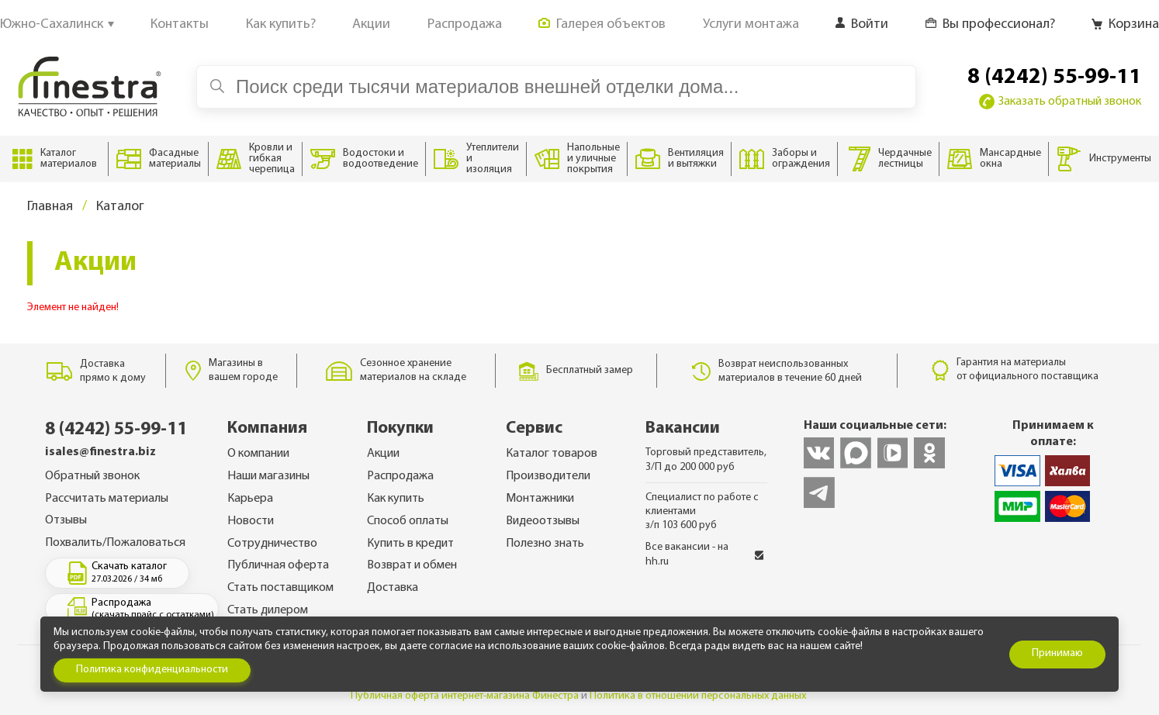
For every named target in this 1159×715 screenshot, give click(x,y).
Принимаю (1057, 653)
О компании (258, 453)
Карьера (250, 498)
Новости (250, 521)
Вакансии (682, 428)
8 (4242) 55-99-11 (1054, 77)
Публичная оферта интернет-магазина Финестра (465, 696)
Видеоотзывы (543, 521)
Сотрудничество (272, 543)
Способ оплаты (407, 521)
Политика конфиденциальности (152, 669)
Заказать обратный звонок (1060, 101)
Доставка (392, 588)
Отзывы (66, 520)
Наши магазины (268, 476)
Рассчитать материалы (106, 498)
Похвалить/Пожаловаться (115, 543)
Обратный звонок (92, 476)
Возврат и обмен (412, 565)
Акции (383, 453)
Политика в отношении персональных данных (698, 696)
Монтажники (540, 498)
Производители (548, 476)
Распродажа (400, 476)
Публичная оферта (278, 565)
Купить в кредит (410, 543)
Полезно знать (545, 543)
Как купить (395, 498)
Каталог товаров (551, 453)
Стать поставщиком (280, 588)
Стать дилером (267, 610)
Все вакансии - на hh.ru (704, 554)
